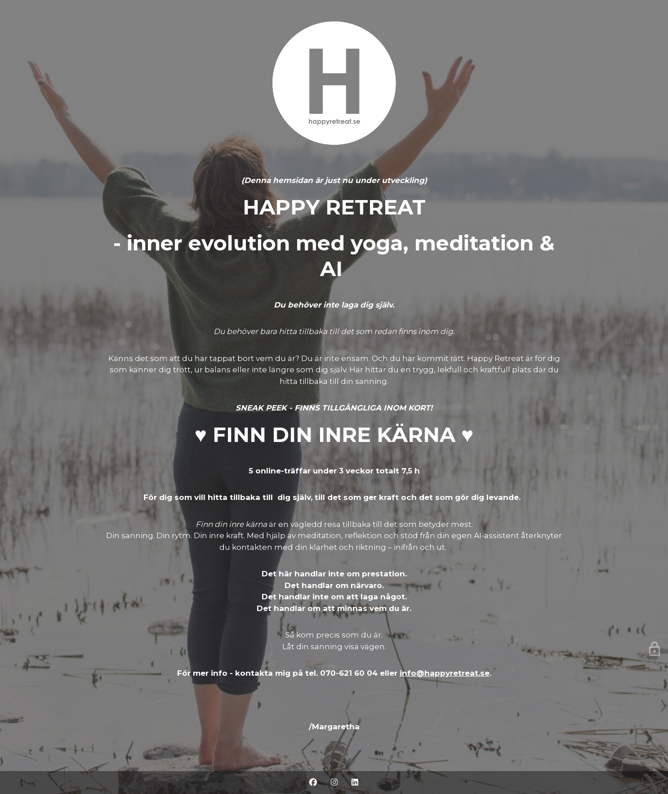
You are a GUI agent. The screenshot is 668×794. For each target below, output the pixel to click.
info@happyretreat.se (445, 673)
